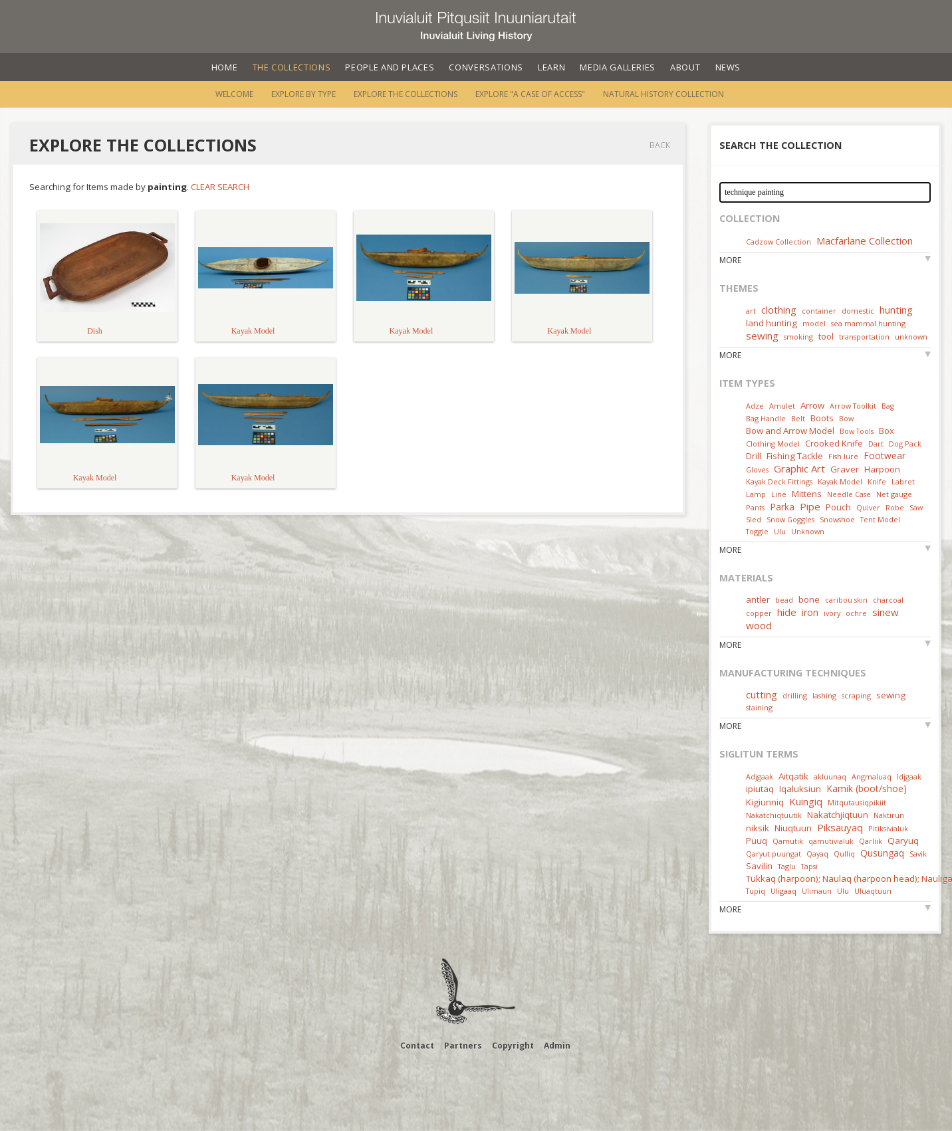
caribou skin (846, 600)
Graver (844, 469)
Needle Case (849, 494)
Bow (846, 418)
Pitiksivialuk (888, 828)
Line (778, 494)
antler (758, 599)
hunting (896, 309)
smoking (798, 337)
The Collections (292, 67)
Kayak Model (840, 481)
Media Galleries (617, 67)
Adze (755, 406)
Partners (463, 1045)
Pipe (810, 506)
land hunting (771, 323)
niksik (757, 828)
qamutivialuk (831, 841)
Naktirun (889, 815)
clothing (778, 309)
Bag (888, 406)
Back (660, 145)
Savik (918, 854)
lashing (824, 695)
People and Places (389, 67)
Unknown (807, 531)
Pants (755, 507)
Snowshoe (837, 519)
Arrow (812, 405)
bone (809, 599)
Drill (753, 456)
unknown (911, 337)
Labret (903, 481)
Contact (417, 1045)
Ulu (780, 531)
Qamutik (788, 841)
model (814, 323)
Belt (798, 418)
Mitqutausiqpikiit (857, 802)
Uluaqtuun (873, 891)
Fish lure (843, 456)
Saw (916, 507)
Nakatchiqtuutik (774, 815)
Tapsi (809, 866)
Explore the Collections (405, 94)
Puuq (756, 841)
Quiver (868, 507)
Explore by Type (303, 94)
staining (759, 707)
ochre (856, 613)
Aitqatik (793, 776)
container (819, 311)
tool (826, 336)
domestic (858, 311)
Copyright (513, 1045)
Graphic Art (799, 468)
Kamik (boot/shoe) (866, 788)
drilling (794, 695)
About (685, 67)
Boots (822, 418)
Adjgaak (759, 776)
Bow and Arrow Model (790, 431)
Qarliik (870, 841)
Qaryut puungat (773, 854)
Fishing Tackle (795, 456)
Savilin (759, 866)
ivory (832, 613)
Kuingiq (805, 801)
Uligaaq (783, 891)
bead (784, 600)
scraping (856, 695)
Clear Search (220, 187)
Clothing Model (773, 444)
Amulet (782, 406)
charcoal (888, 600)
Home (224, 67)
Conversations (486, 67)
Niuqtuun (793, 828)
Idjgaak (909, 776)
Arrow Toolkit (853, 406)
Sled (753, 519)
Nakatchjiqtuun (837, 815)
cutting (761, 694)
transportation (864, 337)
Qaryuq (903, 841)
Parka (782, 506)
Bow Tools (857, 431)
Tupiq (755, 891)
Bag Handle (766, 418)
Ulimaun (817, 891)
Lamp (756, 494)
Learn (551, 67)
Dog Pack (905, 444)
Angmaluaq (872, 776)
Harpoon (882, 469)
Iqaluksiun (800, 789)
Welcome (234, 94)
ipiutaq (760, 789)
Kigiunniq (765, 802)
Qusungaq (882, 853)
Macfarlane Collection (864, 240)
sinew (885, 612)
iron (810, 612)
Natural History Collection (663, 94)
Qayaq (817, 854)
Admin (557, 1045)
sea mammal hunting (868, 323)
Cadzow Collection (778, 242)
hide (786, 612)
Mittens (807, 494)
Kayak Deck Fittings (779, 481)
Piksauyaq (840, 827)
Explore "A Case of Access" (530, 94)
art (751, 311)
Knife (877, 481)
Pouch (838, 507)
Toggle (757, 531)
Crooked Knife (834, 443)
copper (759, 613)
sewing (762, 335)
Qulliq (844, 854)
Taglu (787, 866)
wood (759, 625)
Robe (895, 507)
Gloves (757, 469)
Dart (876, 444)
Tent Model (880, 519)
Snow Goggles (790, 519)
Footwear (884, 455)
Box (886, 431)
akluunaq (830, 776)
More (730, 260)
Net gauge (894, 494)
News (728, 67)
